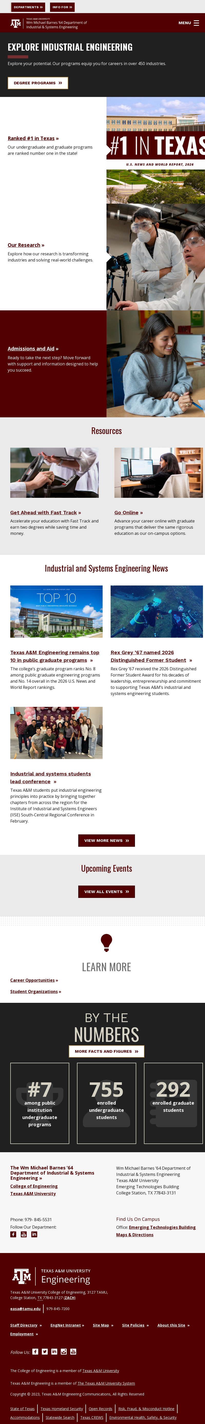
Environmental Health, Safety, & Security (143, 1411)
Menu (192, 23)
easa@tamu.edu (25, 1324)
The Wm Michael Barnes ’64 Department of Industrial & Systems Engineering (52, 1190)
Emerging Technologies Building (162, 1244)
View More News (106, 857)
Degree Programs (38, 84)
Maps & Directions (134, 1252)
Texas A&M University (33, 1211)
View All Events (106, 908)
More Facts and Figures (106, 1068)
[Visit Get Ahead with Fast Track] (54, 473)
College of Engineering (34, 1203)
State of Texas (22, 1406)
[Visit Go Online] (158, 473)
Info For (76, 7)
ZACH (69, 1314)
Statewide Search (60, 1411)
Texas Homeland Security (62, 1406)
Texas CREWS (91, 1411)
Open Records (100, 1406)
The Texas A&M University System (106, 1384)
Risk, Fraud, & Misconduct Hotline (146, 1406)
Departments (32, 7)
